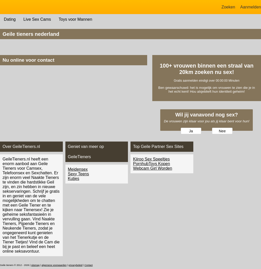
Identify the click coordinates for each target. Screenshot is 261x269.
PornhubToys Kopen (151, 164)
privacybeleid (75, 265)
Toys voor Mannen (75, 19)
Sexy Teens (78, 174)
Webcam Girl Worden (152, 168)
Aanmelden (250, 7)
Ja (191, 131)
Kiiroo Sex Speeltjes (151, 159)
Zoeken (228, 7)
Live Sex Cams (37, 19)
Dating (10, 19)
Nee (222, 131)
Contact (88, 265)
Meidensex (78, 169)
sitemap (35, 265)
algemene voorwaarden (54, 265)
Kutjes (73, 178)
